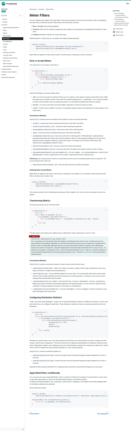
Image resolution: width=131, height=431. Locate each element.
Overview (4, 19)
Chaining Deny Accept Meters (121, 17)
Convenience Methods (120, 15)
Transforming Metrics (119, 19)
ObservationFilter (87, 252)
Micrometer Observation (8, 77)
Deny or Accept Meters (119, 13)
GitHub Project (118, 32)
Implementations (6, 69)
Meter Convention (7, 63)
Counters (5, 44)
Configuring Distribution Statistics (121, 23)
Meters (5, 30)
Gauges (5, 47)
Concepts (4, 24)
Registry (5, 33)
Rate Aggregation (7, 41)
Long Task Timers (7, 55)
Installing (4, 22)
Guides (4, 74)
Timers (5, 49)
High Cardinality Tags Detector (11, 66)
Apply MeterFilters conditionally (121, 25)
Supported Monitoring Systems (11, 27)
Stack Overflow (118, 35)
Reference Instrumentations (9, 72)
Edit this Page (118, 29)
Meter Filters (6, 38)
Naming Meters (7, 36)
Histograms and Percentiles (10, 58)
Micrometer (33, 9)
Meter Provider (7, 61)
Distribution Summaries (9, 52)
